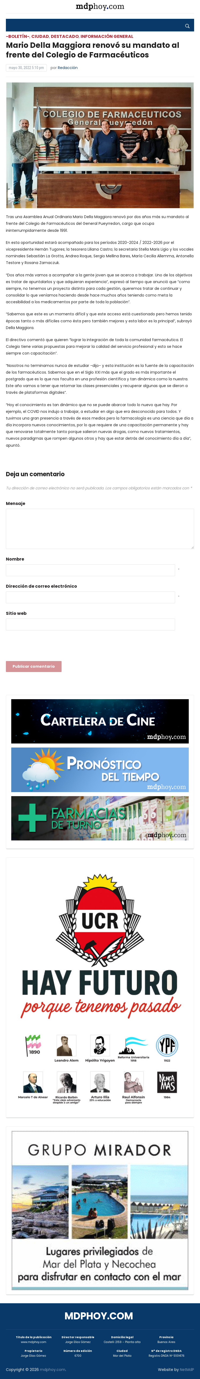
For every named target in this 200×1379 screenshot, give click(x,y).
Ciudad (40, 36)
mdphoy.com (99, 1316)
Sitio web (16, 613)
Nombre (15, 559)
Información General (107, 36)
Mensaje (15, 503)
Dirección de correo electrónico (41, 586)
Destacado (65, 36)
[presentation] (46, 647)
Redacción (68, 67)
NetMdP (187, 1369)
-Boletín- (17, 36)
